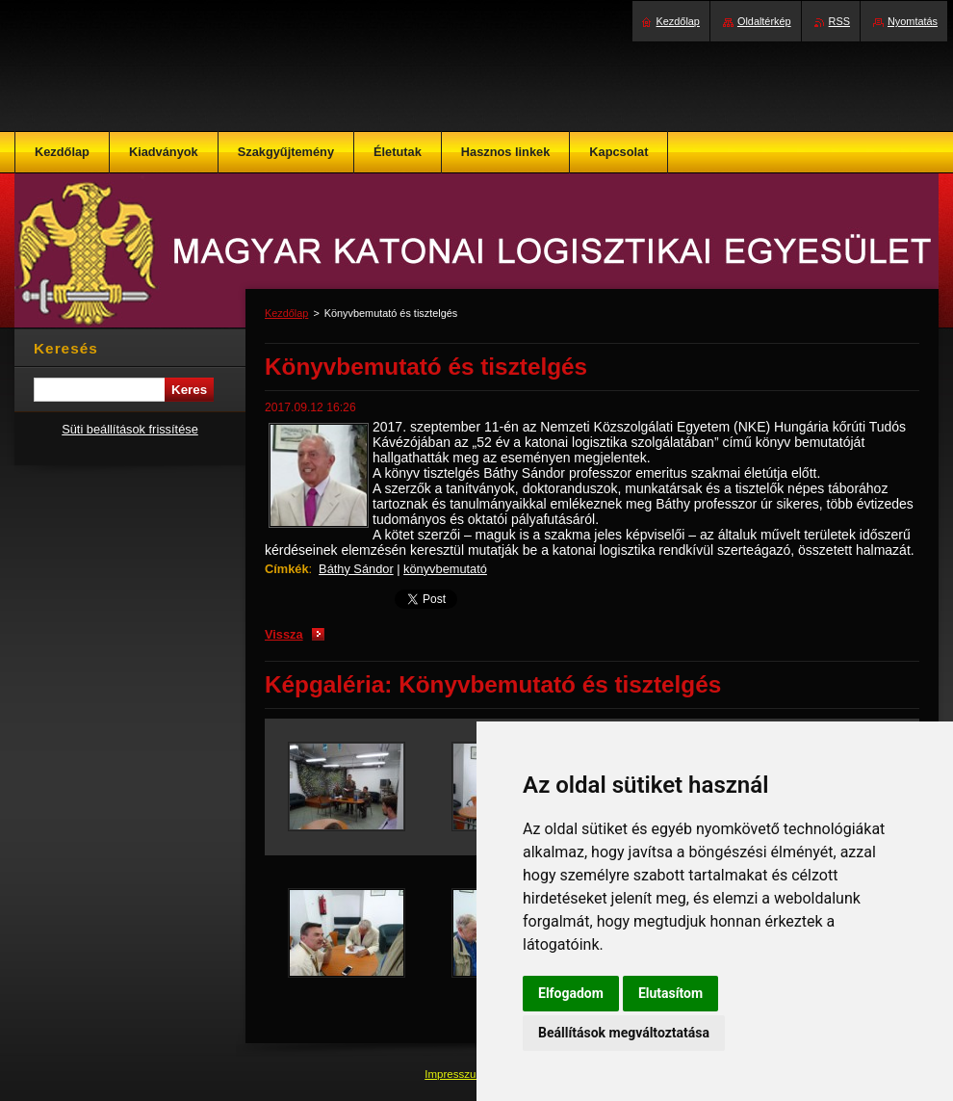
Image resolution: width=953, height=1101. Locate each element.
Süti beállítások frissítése (130, 429)
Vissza (284, 634)
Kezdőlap (286, 313)
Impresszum (456, 1074)
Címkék (287, 569)
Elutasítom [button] (670, 993)
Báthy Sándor (356, 569)
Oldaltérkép (764, 21)
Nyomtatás (913, 21)
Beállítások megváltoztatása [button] (623, 1032)
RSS (839, 21)
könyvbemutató (445, 569)
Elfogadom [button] (571, 993)
